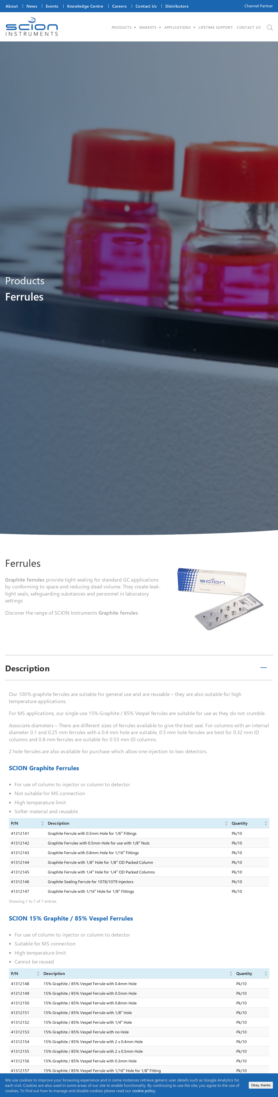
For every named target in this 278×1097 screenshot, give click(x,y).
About (12, 6)
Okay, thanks (261, 1085)
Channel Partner (258, 5)
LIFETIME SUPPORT (216, 27)
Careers (119, 6)
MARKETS (148, 27)
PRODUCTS (122, 27)
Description (27, 668)
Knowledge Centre (85, 6)
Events (52, 6)
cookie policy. (144, 1090)
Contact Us (146, 6)
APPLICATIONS (178, 27)
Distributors (176, 6)
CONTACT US (250, 27)
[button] (42, 823)
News (31, 6)
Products (25, 280)
